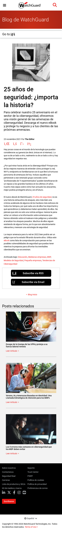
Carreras (6, 480)
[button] (4, 5)
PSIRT (30, 476)
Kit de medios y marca (12, 488)
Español (30, 518)
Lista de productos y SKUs (13, 484)
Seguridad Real (8, 476)
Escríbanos (9, 501)
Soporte (31, 468)
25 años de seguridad (41, 197)
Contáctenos (8, 472)
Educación (22, 257)
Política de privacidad (36, 484)
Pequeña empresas (32, 260)
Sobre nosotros (9, 468)
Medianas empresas (37, 257)
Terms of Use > (31, 527)
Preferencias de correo (37, 488)
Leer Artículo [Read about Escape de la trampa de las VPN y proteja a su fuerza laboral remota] (11, 351)
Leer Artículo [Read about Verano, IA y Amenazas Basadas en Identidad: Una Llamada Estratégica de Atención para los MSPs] (11, 402)
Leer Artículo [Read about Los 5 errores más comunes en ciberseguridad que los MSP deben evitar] (11, 453)
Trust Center (32, 472)
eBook (6, 240)
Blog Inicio (32, 294)
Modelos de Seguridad (13, 260)
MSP (49, 257)
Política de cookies (35, 480)
